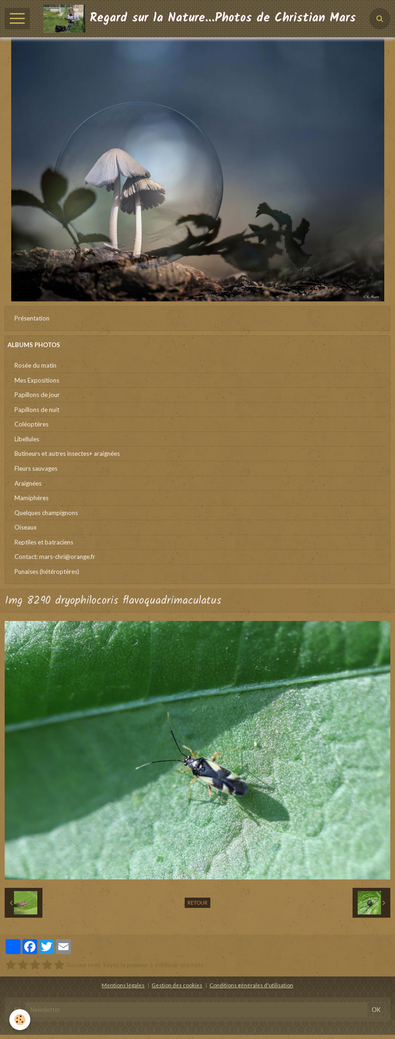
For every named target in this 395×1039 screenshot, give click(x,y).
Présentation (31, 318)
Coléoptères (31, 424)
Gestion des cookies (177, 985)
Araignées (28, 483)
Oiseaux (25, 527)
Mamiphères (31, 498)
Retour (197, 903)
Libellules (26, 439)
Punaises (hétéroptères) (46, 571)
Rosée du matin (35, 365)
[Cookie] (19, 1019)
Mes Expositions (36, 380)
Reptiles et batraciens (43, 542)
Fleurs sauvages (35, 468)
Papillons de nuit (36, 409)
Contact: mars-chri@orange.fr (54, 556)
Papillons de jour (37, 394)
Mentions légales (123, 985)
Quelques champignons (46, 512)
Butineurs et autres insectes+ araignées (67, 453)
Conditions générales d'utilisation (251, 985)
